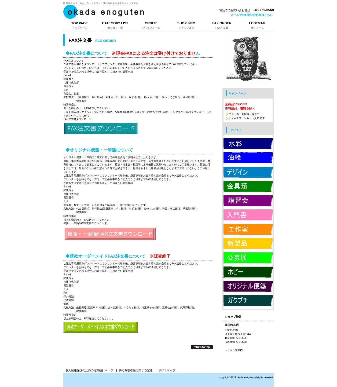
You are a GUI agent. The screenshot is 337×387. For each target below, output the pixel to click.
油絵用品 (248, 158)
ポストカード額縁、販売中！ (245, 114)
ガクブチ (248, 300)
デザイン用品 (248, 172)
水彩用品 (248, 143)
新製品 (248, 243)
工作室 (248, 229)
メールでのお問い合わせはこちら (252, 15)
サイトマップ (166, 370)
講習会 (248, 200)
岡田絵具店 (121, 12)
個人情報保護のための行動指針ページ (89, 370)
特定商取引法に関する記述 (136, 370)
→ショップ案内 (234, 350)
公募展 (248, 257)
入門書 (248, 215)
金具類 (248, 186)
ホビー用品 (248, 272)
